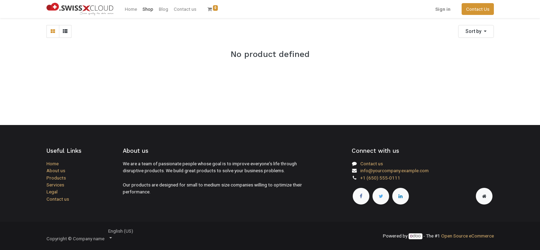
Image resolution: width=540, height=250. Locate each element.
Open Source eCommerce (467, 236)
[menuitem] (131, 9)
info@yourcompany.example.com (394, 170)
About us (55, 170)
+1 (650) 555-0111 (380, 178)
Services (55, 185)
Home (52, 163)
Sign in (443, 9)
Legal (52, 191)
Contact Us (477, 9)
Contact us (57, 199)
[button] (476, 31)
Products (56, 178)
